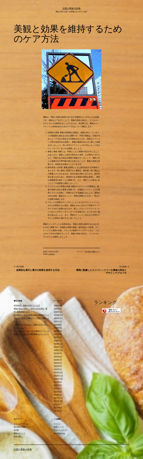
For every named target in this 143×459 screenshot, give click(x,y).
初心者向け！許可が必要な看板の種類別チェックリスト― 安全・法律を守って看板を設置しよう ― (31, 318)
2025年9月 (58, 321)
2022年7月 (58, 395)
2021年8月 (58, 407)
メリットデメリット (21, 424)
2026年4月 (58, 305)
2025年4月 (58, 334)
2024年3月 (58, 366)
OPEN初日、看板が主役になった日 (27, 305)
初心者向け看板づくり (92, 251)
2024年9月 (58, 353)
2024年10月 (58, 350)
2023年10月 (58, 379)
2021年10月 (58, 401)
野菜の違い (18, 436)
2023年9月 (58, 382)
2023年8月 (58, 385)
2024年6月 (58, 363)
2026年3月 (58, 309)
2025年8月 (58, 325)
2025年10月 (58, 318)
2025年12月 (58, 315)
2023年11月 (58, 376)
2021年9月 (58, 404)
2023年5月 (58, 392)
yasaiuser (51, 254)
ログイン (57, 424)
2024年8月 (58, 356)
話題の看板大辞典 (72, 8)
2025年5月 (58, 331)
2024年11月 (58, 347)
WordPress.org (59, 433)
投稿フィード (59, 427)
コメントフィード (60, 430)
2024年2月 (58, 369)
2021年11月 (58, 398)
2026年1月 (58, 312)
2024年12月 (58, 344)
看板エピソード (19, 433)
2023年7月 (58, 388)
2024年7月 (58, 360)
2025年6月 (58, 328)
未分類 (16, 430)
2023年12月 (58, 372)
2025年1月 (58, 340)
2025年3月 (58, 337)
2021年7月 (58, 411)
